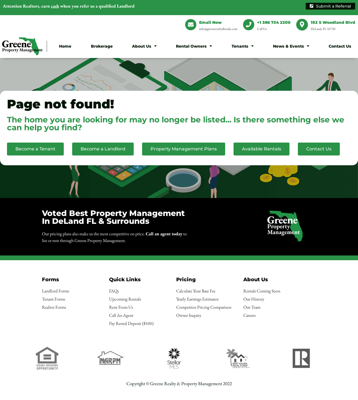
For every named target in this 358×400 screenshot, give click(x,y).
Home (65, 46)
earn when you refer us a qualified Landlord (69, 6)
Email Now (210, 22)
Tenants (243, 46)
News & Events (291, 46)
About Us (144, 46)
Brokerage (102, 46)
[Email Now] (190, 24)
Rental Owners (194, 46)
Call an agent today (164, 234)
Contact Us (340, 46)
